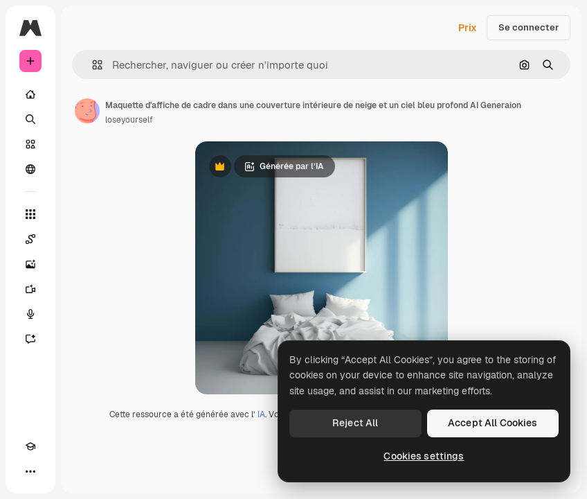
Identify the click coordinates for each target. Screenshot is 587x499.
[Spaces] (30, 239)
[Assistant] (30, 339)
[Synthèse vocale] (30, 314)
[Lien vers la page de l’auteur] (87, 110)
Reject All (355, 423)
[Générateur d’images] (30, 264)
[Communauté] (30, 169)
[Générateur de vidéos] (30, 289)
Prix (467, 27)
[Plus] (30, 471)
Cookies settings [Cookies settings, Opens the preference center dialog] (423, 456)
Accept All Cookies (493, 423)
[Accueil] (30, 94)
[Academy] (30, 446)
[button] (92, 65)
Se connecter (528, 27)
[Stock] (30, 144)
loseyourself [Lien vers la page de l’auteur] (129, 119)
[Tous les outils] (30, 214)
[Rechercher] (30, 119)
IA (261, 414)
